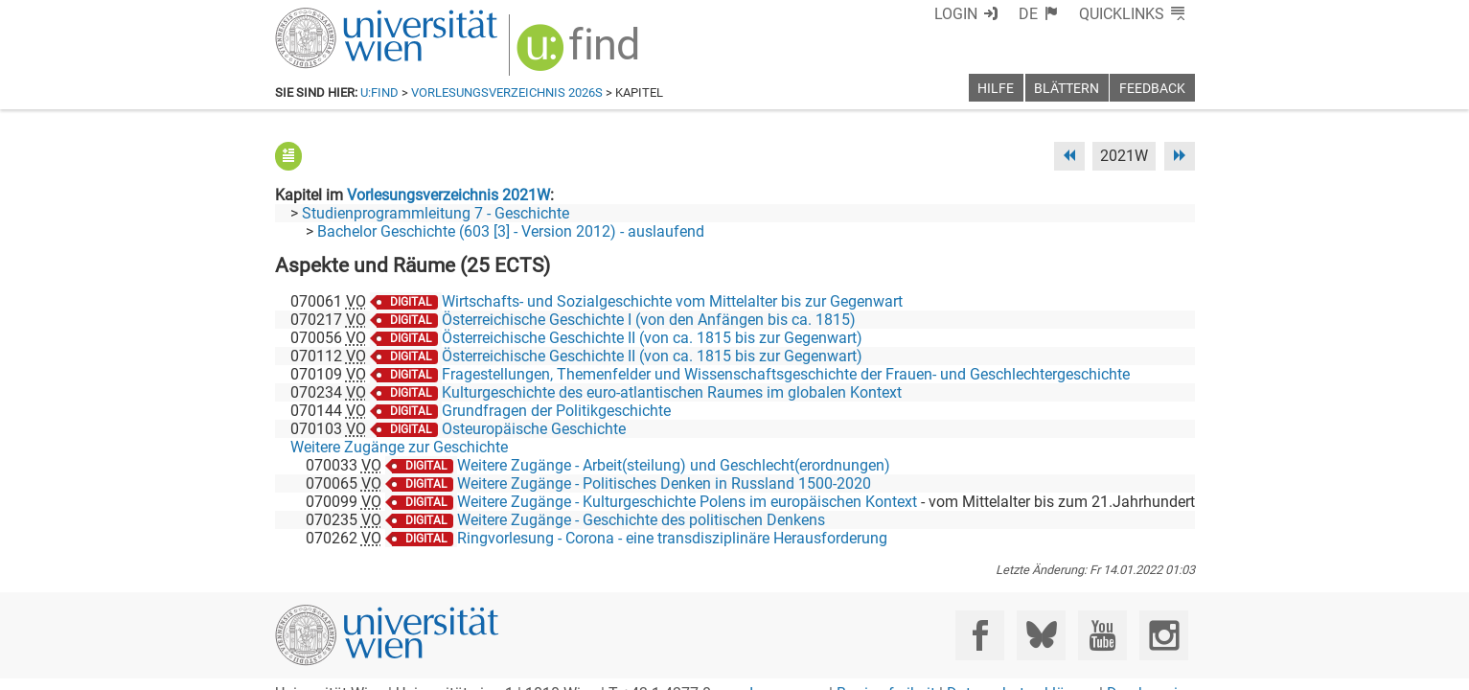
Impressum (787, 668)
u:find (379, 92)
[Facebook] (979, 610)
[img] (580, 54)
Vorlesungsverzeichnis (489, 92)
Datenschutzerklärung (1021, 668)
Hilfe (995, 88)
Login (955, 14)
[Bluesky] (1041, 610)
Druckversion (1151, 668)
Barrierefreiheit (886, 668)
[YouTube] (1102, 610)
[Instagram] (1163, 610)
